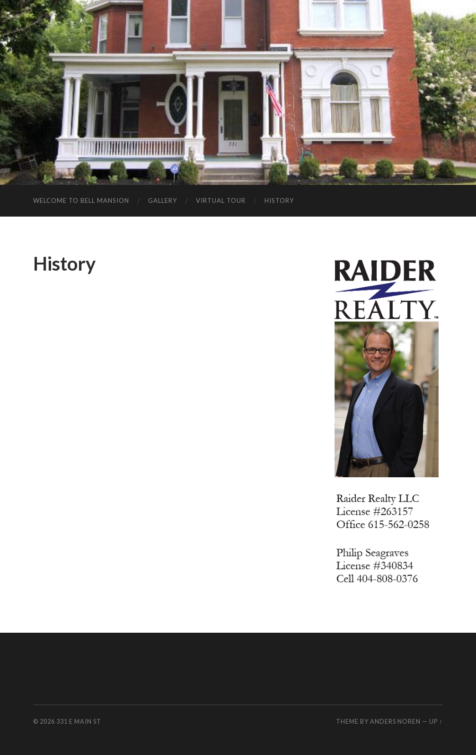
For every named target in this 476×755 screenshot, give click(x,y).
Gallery (162, 200)
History (279, 200)
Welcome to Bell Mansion (81, 200)
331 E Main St (78, 721)
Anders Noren (395, 721)
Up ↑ (435, 721)
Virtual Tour (221, 200)
